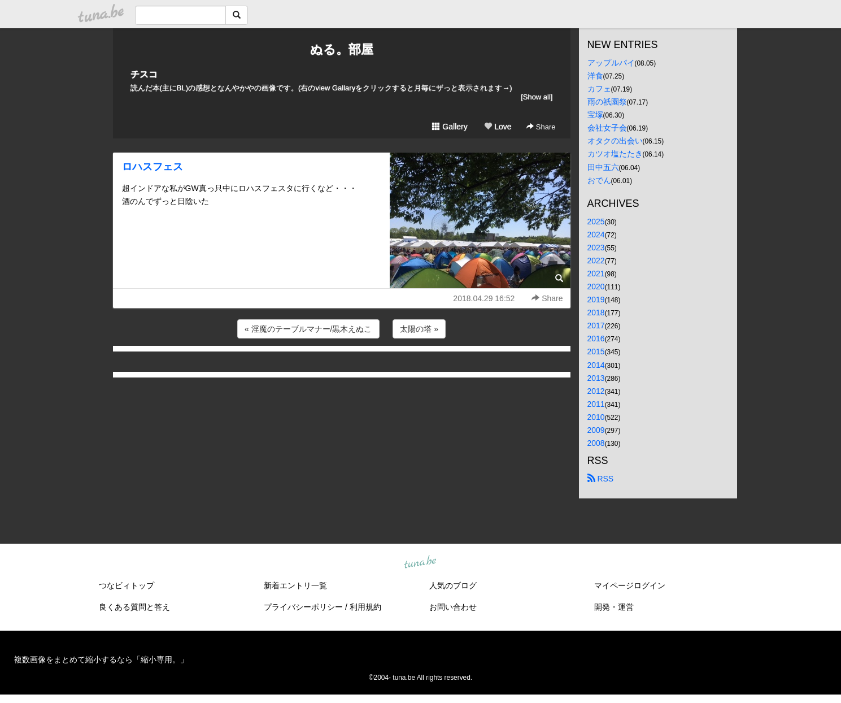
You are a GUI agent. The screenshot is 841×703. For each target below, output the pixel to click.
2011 (596, 404)
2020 (596, 286)
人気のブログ (453, 585)
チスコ (144, 74)
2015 (596, 351)
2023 (596, 247)
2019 (596, 299)
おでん (599, 180)
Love (497, 126)
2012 (596, 391)
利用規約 (365, 606)
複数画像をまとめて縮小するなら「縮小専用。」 (101, 659)
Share (540, 127)
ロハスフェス (152, 166)
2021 (596, 273)
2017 (596, 325)
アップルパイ (611, 62)
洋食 (595, 75)
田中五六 (603, 167)
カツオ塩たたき (615, 153)
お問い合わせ (453, 606)
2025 (596, 221)
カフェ (599, 88)
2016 (596, 338)
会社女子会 (607, 127)
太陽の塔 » (419, 328)
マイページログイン (629, 585)
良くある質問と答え (134, 606)
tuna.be (420, 563)
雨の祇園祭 (607, 101)
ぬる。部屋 (341, 49)
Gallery (449, 126)
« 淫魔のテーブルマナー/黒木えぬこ (308, 328)
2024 (596, 234)
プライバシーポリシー (303, 606)
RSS (600, 478)
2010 (596, 417)
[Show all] (536, 97)
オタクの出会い (615, 140)
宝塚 (595, 114)
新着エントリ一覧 (295, 585)
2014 (596, 365)
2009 (596, 430)
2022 (596, 260)
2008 (596, 443)
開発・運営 (614, 606)
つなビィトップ (126, 585)
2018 (596, 312)
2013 (596, 378)
